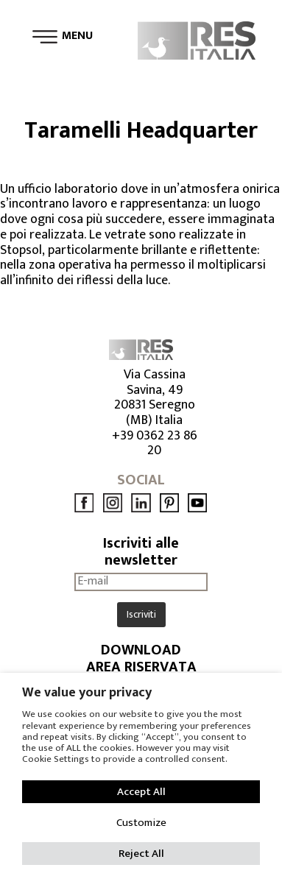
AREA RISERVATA (141, 667)
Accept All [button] (141, 792)
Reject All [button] (141, 853)
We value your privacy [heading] (87, 693)
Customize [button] (141, 822)
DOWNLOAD (141, 650)
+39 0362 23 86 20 (154, 443)
